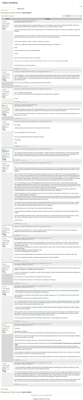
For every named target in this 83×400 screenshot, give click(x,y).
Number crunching (16, 12)
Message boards (5, 12)
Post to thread (4, 16)
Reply (22, 68)
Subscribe (11, 16)
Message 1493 (17, 71)
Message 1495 (17, 104)
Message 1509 (17, 362)
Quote (25, 68)
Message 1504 (17, 226)
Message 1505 (17, 238)
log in (80, 6)
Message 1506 (17, 263)
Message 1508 (17, 324)
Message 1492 (17, 20)
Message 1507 (17, 286)
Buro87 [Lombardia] (5, 106)
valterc (5, 150)
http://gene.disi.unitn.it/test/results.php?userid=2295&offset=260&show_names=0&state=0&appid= (37, 61)
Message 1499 (17, 121)
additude (4, 21)
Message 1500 (17, 149)
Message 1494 (17, 89)
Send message (6, 23)
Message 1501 (17, 162)
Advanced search (4, 10)
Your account (40, 395)
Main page (33, 395)
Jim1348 (4, 72)
